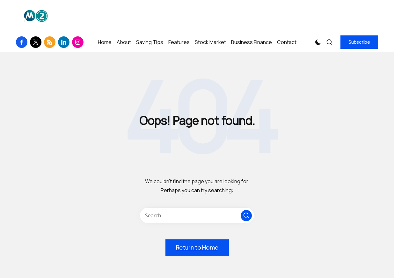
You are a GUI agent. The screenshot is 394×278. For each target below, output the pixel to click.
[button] (359, 42)
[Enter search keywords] (197, 215)
